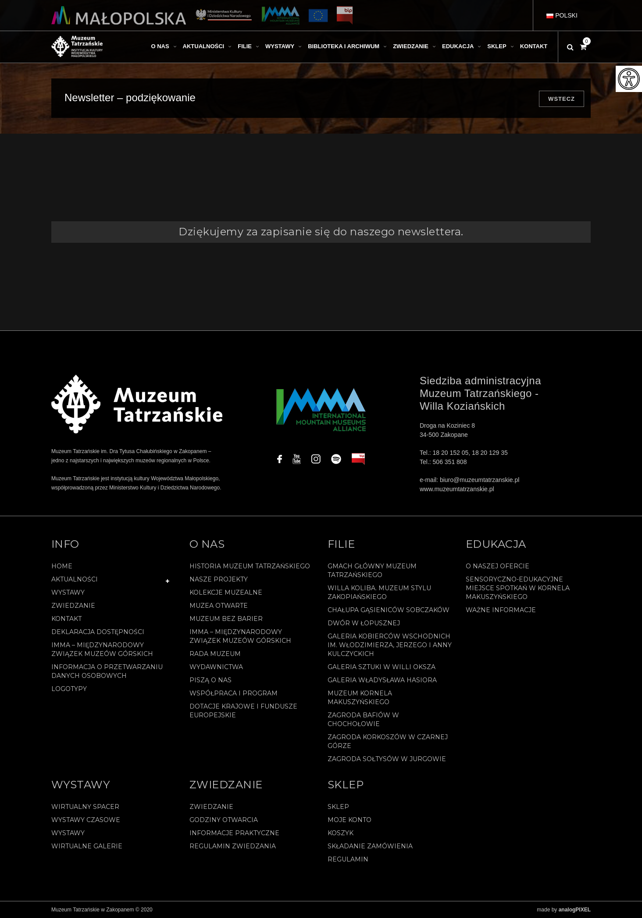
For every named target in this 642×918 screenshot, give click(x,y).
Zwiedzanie (73, 606)
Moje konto (349, 820)
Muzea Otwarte (218, 606)
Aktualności (74, 579)
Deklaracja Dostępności (97, 632)
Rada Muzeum (215, 654)
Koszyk (340, 833)
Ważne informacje (501, 610)
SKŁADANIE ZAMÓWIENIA (370, 846)
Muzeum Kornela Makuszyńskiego (360, 697)
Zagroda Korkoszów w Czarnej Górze (388, 741)
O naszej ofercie (497, 566)
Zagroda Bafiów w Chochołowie (363, 719)
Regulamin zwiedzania (232, 846)
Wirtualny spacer (85, 807)
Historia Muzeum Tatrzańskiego (249, 566)
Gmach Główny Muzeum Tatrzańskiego (372, 570)
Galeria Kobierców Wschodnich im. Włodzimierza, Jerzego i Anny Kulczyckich (390, 645)
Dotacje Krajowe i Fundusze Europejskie (243, 710)
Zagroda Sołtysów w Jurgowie (387, 759)
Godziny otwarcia (223, 820)
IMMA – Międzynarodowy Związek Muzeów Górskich (102, 649)
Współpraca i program (233, 693)
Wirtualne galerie (86, 846)
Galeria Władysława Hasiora (382, 680)
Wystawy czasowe (85, 820)
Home (61, 566)
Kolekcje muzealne (225, 592)
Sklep (338, 807)
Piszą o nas (210, 680)
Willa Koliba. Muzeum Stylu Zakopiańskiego (379, 592)
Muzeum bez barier (226, 619)
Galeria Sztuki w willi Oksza (381, 667)
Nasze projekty (218, 579)
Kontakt (66, 619)
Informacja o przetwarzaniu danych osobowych (107, 671)
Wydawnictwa (216, 667)
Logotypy (69, 689)
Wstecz (561, 99)
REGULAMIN (348, 859)
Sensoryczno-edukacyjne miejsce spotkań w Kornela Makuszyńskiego (518, 588)
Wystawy (68, 592)
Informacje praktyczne (234, 833)
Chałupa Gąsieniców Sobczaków (388, 610)
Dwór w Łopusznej (364, 623)
